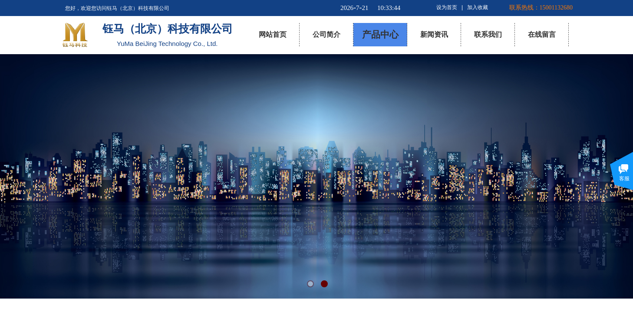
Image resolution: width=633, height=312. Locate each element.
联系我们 (488, 34)
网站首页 (273, 34)
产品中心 (380, 34)
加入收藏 (477, 7)
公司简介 (326, 34)
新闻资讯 (434, 34)
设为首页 (446, 7)
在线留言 (542, 34)
